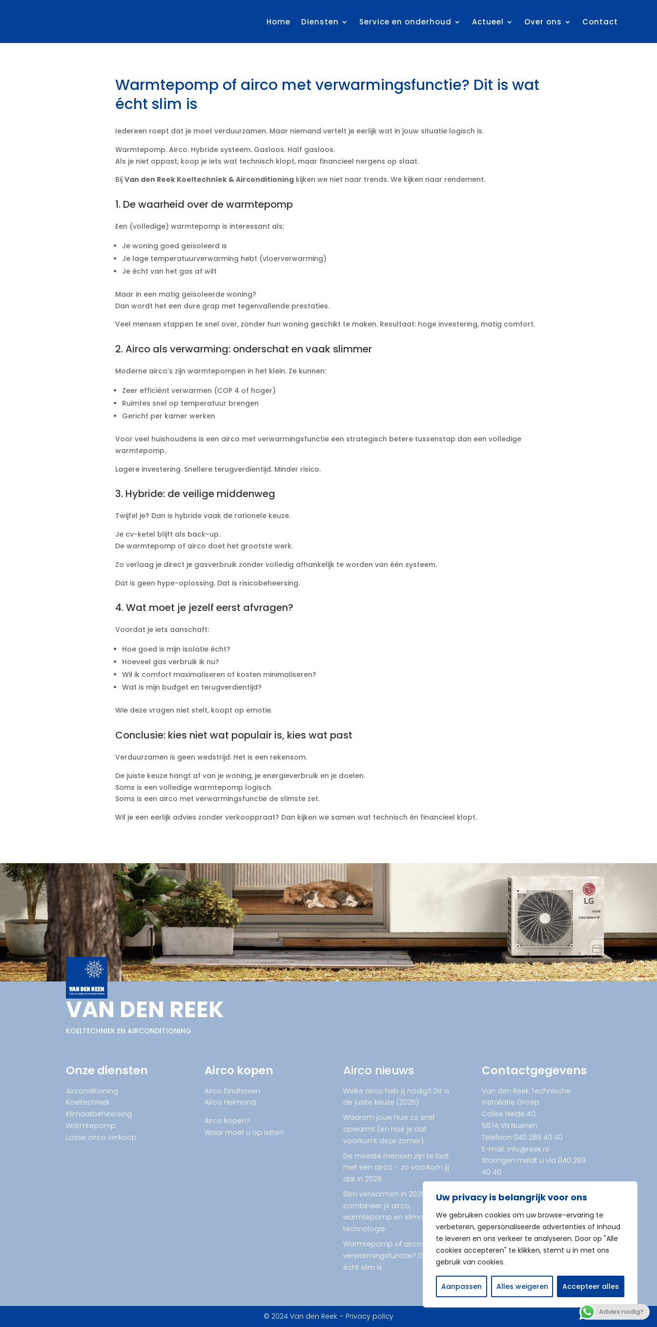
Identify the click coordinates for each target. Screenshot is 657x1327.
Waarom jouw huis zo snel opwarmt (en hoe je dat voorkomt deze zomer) (388, 1129)
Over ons (543, 22)
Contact (600, 22)
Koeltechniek (88, 1102)
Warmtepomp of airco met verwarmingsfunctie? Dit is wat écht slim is (396, 1255)
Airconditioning (92, 1091)
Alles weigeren (522, 1286)
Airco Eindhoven (232, 1091)
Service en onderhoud (405, 22)
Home (278, 22)
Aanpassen (461, 1286)
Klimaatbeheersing (99, 1114)
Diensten (320, 22)
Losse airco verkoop (101, 1137)
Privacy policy (369, 1316)
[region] (530, 1244)
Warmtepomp (91, 1126)
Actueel (488, 22)
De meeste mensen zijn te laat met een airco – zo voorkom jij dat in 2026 (396, 1167)
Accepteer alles (590, 1286)
